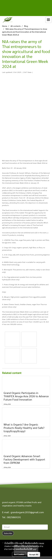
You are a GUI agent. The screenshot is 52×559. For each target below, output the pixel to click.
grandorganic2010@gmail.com (27, 512)
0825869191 (14, 517)
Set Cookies (19, 554)
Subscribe (8, 533)
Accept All (33, 554)
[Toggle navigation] (48, 20)
